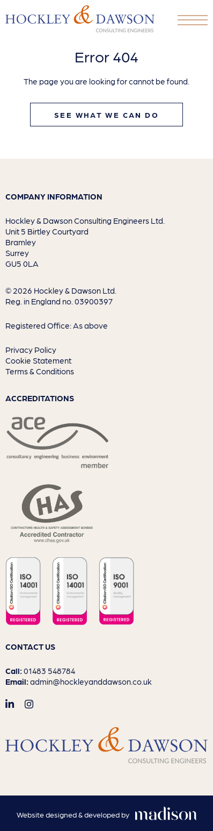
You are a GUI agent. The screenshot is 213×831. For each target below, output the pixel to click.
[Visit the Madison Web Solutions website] (107, 815)
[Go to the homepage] (80, 18)
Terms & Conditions (39, 371)
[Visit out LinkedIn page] (9, 704)
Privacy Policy (30, 349)
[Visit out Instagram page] (29, 704)
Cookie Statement (38, 360)
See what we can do (106, 114)
